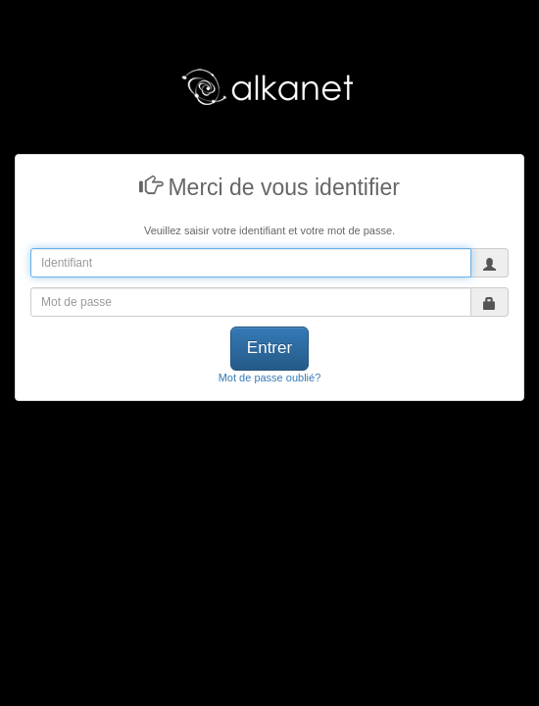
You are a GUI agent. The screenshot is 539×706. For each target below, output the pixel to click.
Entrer (269, 347)
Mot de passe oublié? (270, 377)
